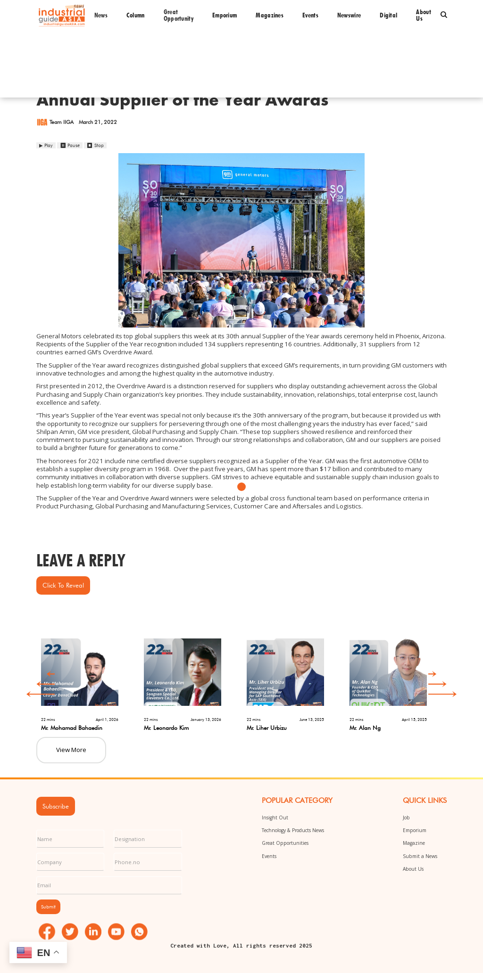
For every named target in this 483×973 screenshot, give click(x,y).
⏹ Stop (95, 145)
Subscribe (55, 806)
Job (406, 817)
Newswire (349, 15)
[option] (87, 680)
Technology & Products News (293, 830)
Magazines (269, 15)
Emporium (224, 15)
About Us (413, 869)
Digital (388, 15)
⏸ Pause (70, 145)
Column (135, 15)
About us (423, 15)
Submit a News (420, 856)
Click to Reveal (63, 585)
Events (310, 15)
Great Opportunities (285, 843)
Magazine (414, 843)
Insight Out (275, 817)
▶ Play (46, 145)
